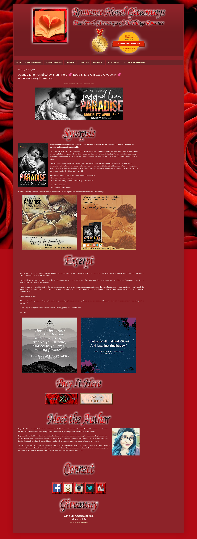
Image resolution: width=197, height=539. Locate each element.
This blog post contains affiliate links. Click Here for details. (79, 83)
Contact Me (84, 62)
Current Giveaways (33, 62)
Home (18, 62)
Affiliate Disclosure (53, 62)
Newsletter (70, 62)
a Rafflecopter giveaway (79, 522)
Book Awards (113, 62)
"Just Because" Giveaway (134, 62)
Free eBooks (98, 62)
